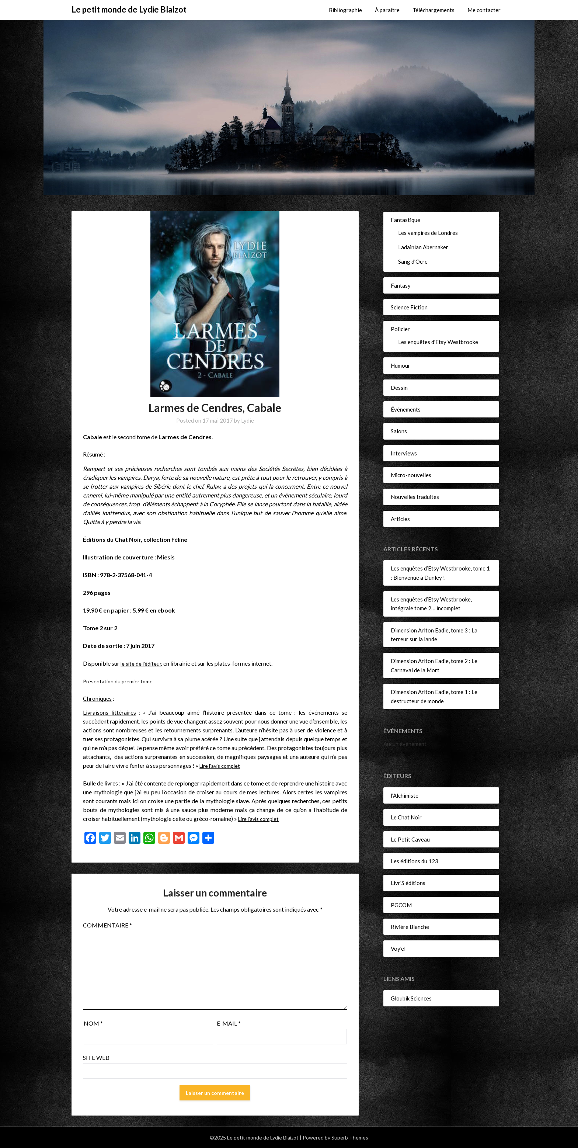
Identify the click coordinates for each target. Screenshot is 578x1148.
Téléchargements (433, 10)
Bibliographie (345, 10)
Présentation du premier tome (120, 680)
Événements (406, 409)
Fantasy (401, 285)
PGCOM (401, 905)
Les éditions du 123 (414, 861)
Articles (400, 519)
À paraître (387, 10)
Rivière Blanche (410, 926)
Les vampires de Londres (428, 232)
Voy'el (398, 948)
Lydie (247, 420)
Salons (399, 431)
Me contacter (484, 10)
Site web (96, 1057)
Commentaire (107, 925)
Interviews (404, 453)
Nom (93, 1023)
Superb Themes (349, 1137)
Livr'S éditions (408, 883)
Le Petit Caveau (410, 839)
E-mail (229, 1023)
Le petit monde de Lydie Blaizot (129, 9)
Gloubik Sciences (411, 998)
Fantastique (405, 219)
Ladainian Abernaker (423, 247)
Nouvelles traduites (415, 496)
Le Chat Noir (406, 817)
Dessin (399, 387)
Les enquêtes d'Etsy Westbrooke (438, 342)
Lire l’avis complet (221, 765)
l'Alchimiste (404, 795)
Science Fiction (409, 307)
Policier (400, 329)
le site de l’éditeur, (143, 663)
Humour (400, 365)
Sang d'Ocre (413, 261)
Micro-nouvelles (411, 475)
